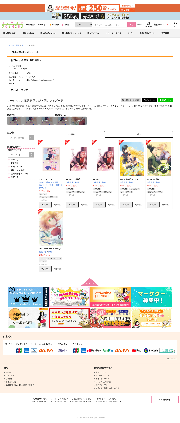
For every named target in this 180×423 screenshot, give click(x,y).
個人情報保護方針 (40, 402)
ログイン (166, 25)
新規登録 (158, 25)
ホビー (130, 34)
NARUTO (138, 106)
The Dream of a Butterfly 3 (50, 249)
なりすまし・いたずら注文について (111, 402)
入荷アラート (131, 100)
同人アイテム (93, 34)
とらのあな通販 (13, 46)
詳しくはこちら (172, 359)
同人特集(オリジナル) (71, 34)
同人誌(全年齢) (9, 34)
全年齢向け (30, 25)
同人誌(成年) (28, 34)
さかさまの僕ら (153, 180)
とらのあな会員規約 (60, 400)
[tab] (139, 134)
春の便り (96, 180)
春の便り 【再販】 (119, 106)
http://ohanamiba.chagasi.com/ (40, 80)
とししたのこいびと (98, 106)
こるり (29, 106)
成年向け (41, 25)
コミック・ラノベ (113, 34)
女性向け (66, 25)
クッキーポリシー (59, 402)
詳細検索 (140, 25)
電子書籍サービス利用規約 (107, 400)
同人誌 (24, 46)
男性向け (54, 25)
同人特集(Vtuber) (48, 34)
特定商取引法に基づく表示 (82, 402)
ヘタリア (147, 106)
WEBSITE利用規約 (40, 400)
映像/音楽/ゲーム (147, 34)
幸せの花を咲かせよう (129, 180)
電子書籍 (165, 34)
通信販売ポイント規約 (82, 400)
